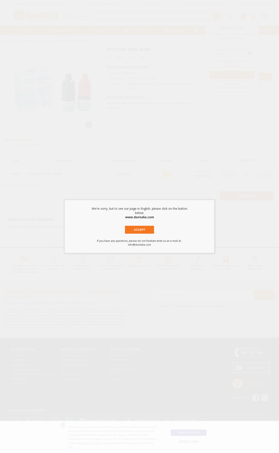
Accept (139, 229)
